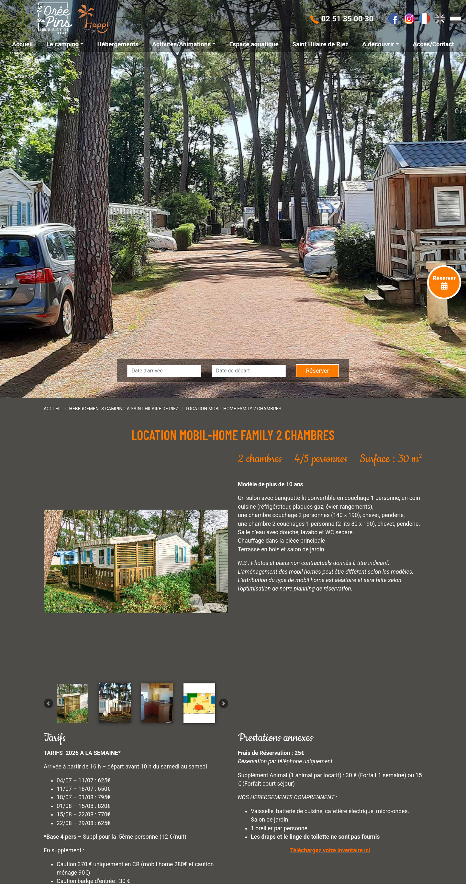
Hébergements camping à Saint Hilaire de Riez (124, 408)
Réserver (317, 370)
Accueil (53, 408)
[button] (48, 750)
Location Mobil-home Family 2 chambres (233, 408)
